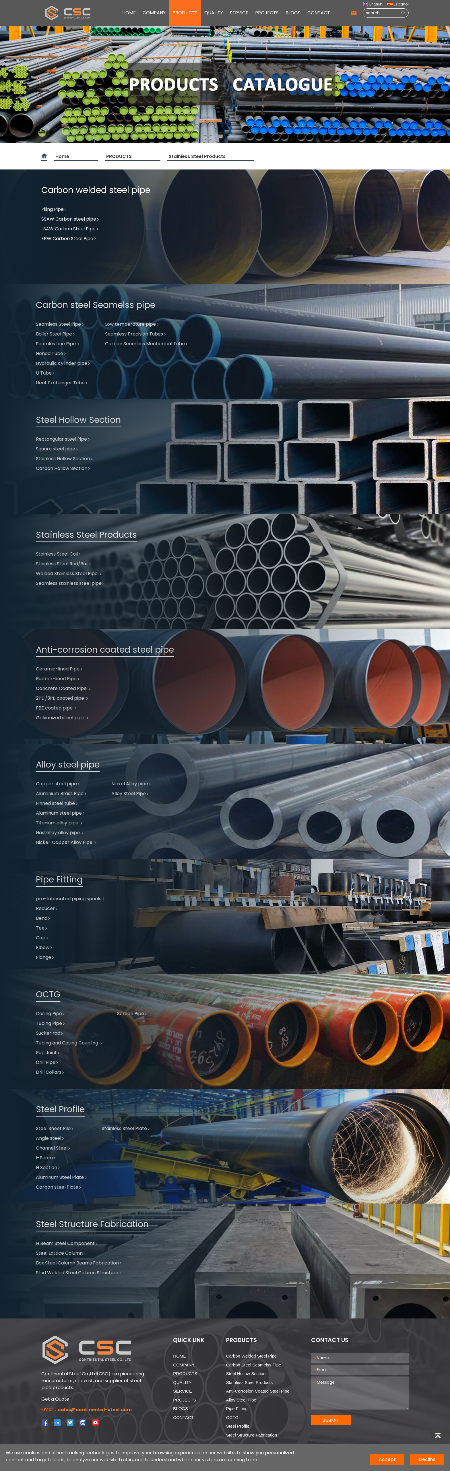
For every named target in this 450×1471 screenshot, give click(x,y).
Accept (387, 1459)
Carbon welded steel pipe (251, 1356)
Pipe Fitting (237, 1408)
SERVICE (239, 12)
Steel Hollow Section (246, 1373)
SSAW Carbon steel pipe (70, 213)
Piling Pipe (54, 203)
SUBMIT (331, 1420)
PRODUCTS (184, 12)
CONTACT (318, 12)
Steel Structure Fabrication (251, 1435)
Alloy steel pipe (241, 1399)
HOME (129, 12)
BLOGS (293, 12)
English (372, 4)
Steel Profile (237, 1426)
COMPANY (154, 12)
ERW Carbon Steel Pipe (69, 233)
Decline (427, 1459)
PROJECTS (267, 12)
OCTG (232, 1417)
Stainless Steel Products (197, 156)
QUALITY (213, 12)
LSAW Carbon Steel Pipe (70, 223)
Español (398, 4)
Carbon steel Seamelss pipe (253, 1364)
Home (62, 156)
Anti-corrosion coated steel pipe (258, 1391)
